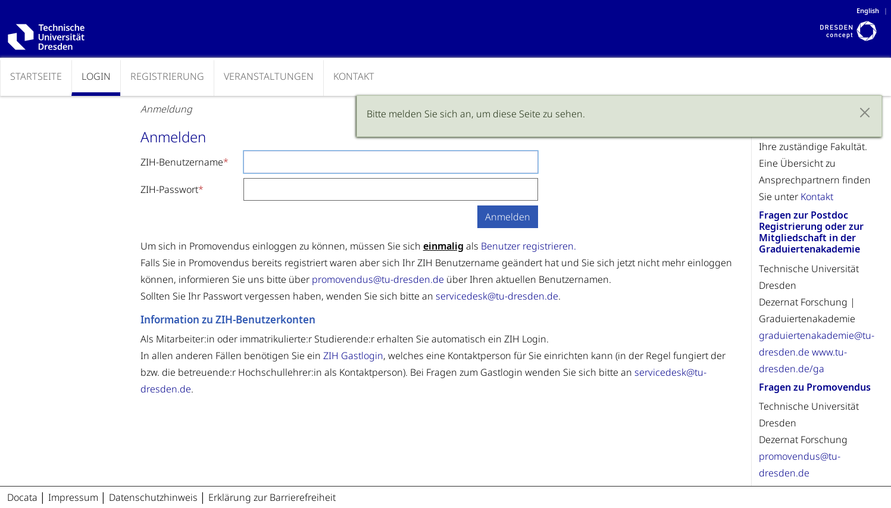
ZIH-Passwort (169, 189)
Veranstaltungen (269, 76)
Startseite (36, 76)
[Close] (865, 112)
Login (96, 76)
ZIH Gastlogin (353, 355)
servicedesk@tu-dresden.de (497, 296)
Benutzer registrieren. (528, 246)
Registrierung (167, 76)
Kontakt (353, 76)
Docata (22, 497)
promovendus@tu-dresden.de (378, 279)
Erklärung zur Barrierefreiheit (272, 497)
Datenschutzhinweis (154, 497)
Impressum (74, 497)
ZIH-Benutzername (181, 162)
